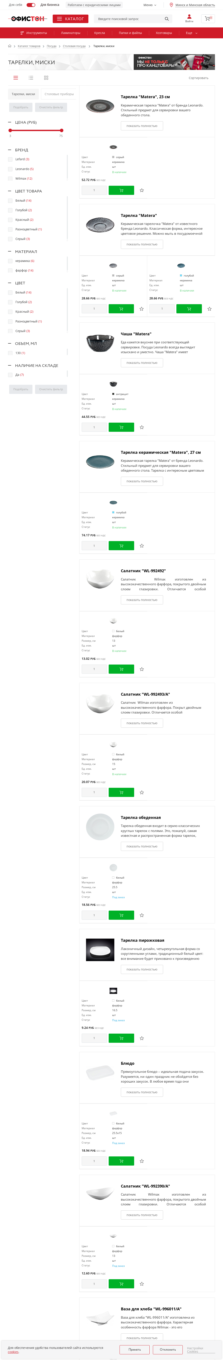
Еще (189, 33)
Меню (148, 5)
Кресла (99, 33)
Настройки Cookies (195, 1350)
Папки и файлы (130, 33)
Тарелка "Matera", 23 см (145, 96)
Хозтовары (164, 33)
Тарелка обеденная (141, 817)
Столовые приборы (59, 94)
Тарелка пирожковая (142, 940)
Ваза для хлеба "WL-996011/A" (151, 1308)
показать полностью (142, 126)
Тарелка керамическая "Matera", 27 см (161, 452)
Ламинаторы (70, 33)
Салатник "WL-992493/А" (145, 694)
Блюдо (127, 1063)
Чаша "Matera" (136, 333)
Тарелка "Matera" (139, 215)
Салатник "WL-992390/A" (145, 1186)
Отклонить (168, 1350)
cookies (13, 1352)
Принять (134, 1350)
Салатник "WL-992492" (143, 570)
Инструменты (33, 33)
